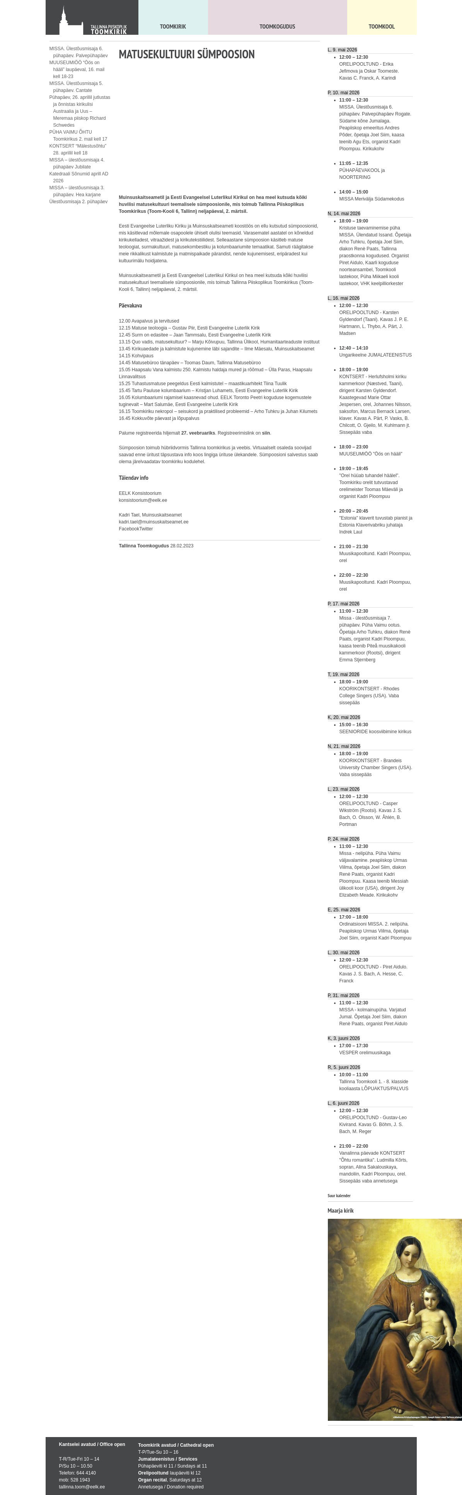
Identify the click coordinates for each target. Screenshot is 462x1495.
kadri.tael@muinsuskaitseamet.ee (154, 522)
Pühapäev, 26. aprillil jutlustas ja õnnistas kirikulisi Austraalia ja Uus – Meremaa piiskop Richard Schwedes (80, 111)
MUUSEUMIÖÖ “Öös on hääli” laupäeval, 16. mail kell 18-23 (77, 69)
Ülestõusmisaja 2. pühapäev (78, 201)
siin (266, 433)
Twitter (146, 529)
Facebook (129, 529)
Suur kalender (339, 1195)
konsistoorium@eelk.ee (143, 500)
